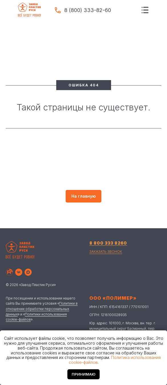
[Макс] (28, 272)
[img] (145, 10)
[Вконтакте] (18, 272)
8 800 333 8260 (108, 243)
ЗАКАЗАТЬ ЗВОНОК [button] (105, 251)
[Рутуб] (9, 272)
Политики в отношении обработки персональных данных (42, 308)
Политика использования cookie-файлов (115, 360)
